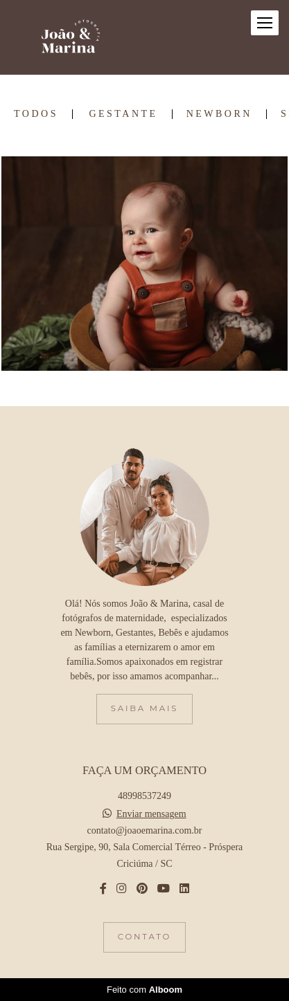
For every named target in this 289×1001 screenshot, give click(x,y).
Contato (144, 937)
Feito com (144, 989)
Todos (36, 114)
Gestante (123, 114)
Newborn (219, 114)
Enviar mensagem (151, 814)
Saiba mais (144, 708)
